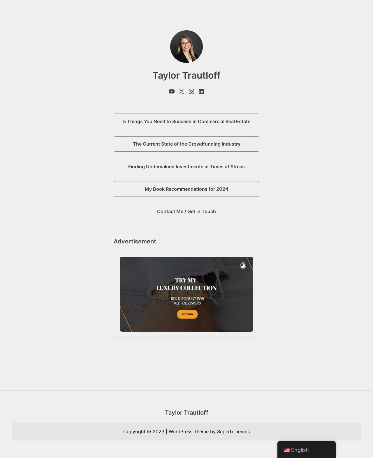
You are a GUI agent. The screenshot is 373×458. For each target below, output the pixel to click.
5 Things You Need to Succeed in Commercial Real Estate (186, 121)
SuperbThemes (233, 431)
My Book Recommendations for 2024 (186, 189)
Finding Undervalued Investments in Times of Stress (186, 166)
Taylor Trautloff (186, 412)
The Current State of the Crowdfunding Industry (186, 144)
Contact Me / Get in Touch (186, 211)
